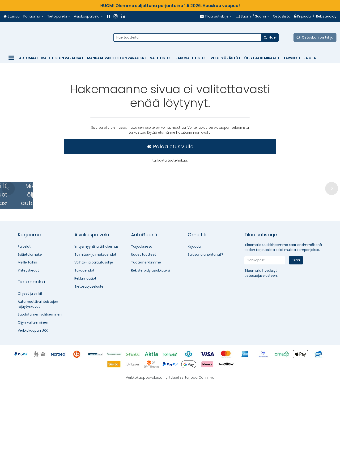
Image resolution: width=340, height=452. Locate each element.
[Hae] (272, 37)
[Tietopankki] (58, 16)
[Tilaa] (296, 328)
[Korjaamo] (33, 16)
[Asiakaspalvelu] (88, 16)
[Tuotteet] (11, 58)
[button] (260, 343)
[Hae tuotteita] (198, 37)
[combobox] (198, 37)
